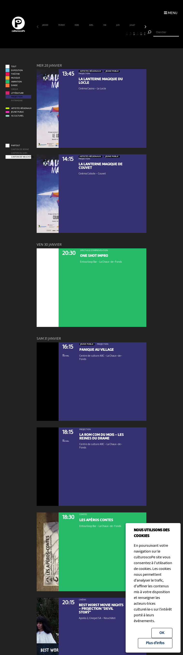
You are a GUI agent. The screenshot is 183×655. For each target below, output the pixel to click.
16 (91, 34)
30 (141, 34)
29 (137, 34)
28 (134, 34)
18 (98, 34)
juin (118, 25)
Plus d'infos (155, 643)
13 (81, 34)
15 (88, 34)
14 (84, 34)
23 (116, 34)
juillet (133, 25)
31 (144, 34)
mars (77, 25)
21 (109, 34)
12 (77, 34)
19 (102, 34)
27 (130, 34)
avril (91, 25)
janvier (45, 25)
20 (105, 34)
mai (105, 25)
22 (113, 34)
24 (120, 34)
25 (123, 34)
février (61, 25)
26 (127, 34)
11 (73, 34)
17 (95, 34)
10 (70, 34)
